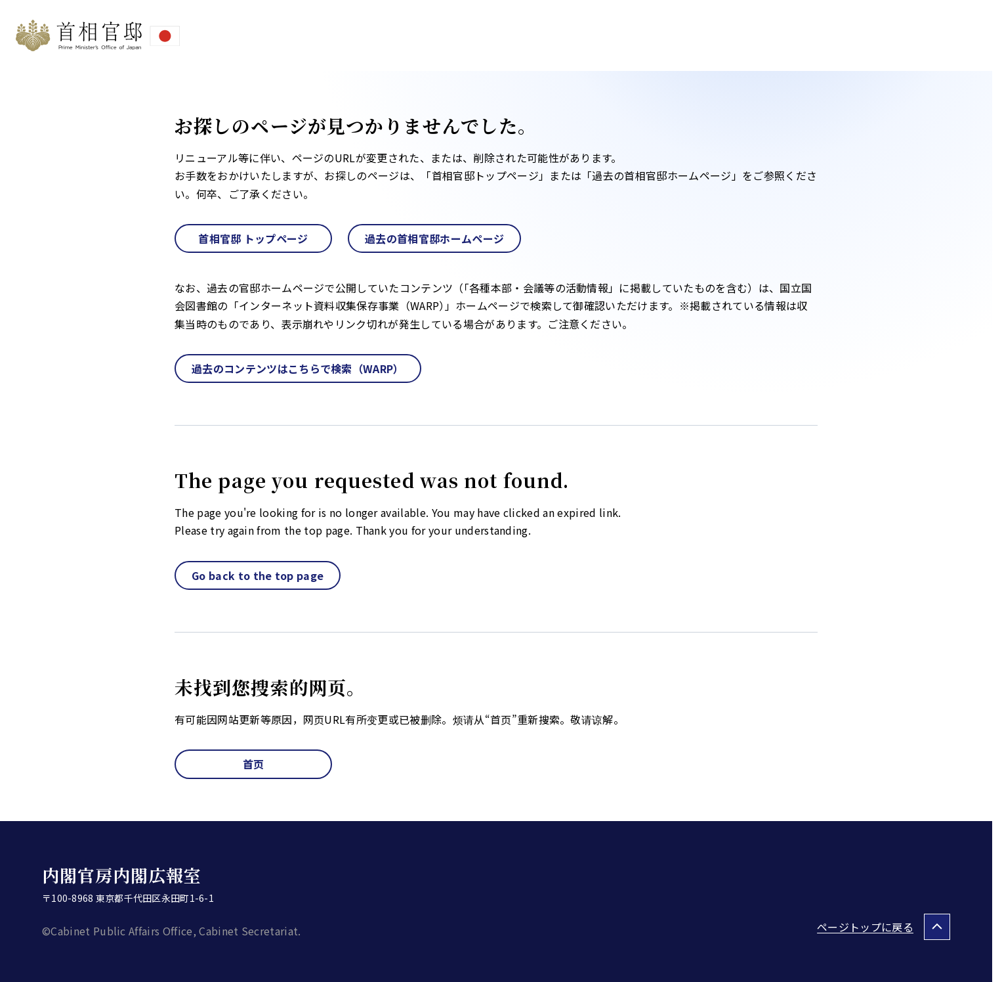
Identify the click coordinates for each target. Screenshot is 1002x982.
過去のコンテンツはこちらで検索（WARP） (298, 368)
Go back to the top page (258, 575)
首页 (253, 764)
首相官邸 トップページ (253, 238)
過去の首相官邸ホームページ (434, 238)
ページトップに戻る (865, 927)
